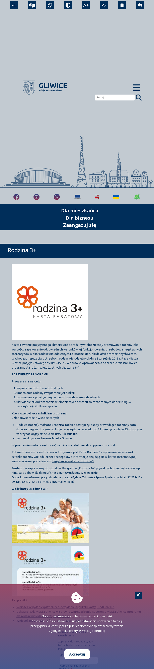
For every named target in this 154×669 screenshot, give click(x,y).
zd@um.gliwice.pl (62, 481)
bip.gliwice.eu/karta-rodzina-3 (73, 461)
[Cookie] (138, 595)
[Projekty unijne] (77, 197)
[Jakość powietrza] (137, 197)
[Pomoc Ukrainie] (116, 197)
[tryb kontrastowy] (68, 5)
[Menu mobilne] (136, 87)
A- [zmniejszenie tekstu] (104, 5)
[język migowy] (50, 5)
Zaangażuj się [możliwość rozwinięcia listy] (79, 225)
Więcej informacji (93, 631)
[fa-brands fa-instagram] (36, 197)
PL (14, 5)
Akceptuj (77, 654)
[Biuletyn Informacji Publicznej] (97, 197)
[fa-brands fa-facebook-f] (16, 197)
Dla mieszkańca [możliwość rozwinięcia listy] (79, 210)
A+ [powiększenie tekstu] (86, 5)
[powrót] (140, 5)
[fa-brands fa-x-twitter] (57, 197)
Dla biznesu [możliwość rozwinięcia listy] (79, 217)
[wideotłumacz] (32, 5)
